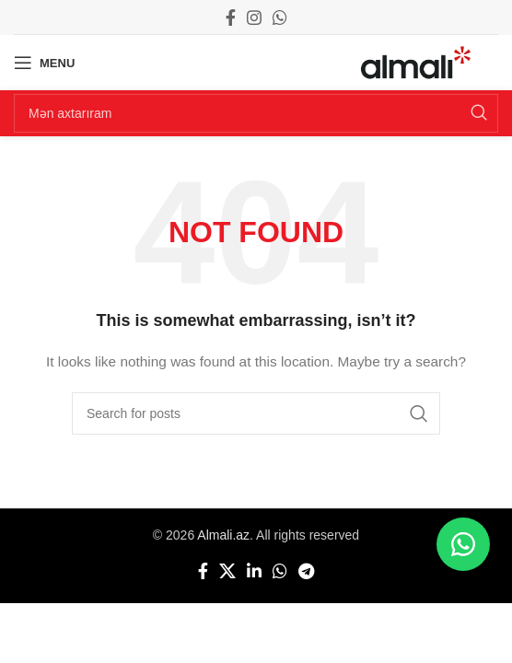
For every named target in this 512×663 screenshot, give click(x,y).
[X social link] (227, 571)
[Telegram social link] (306, 571)
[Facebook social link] (230, 17)
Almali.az (223, 535)
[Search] (256, 113)
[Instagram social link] (254, 17)
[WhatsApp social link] (280, 17)
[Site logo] (415, 61)
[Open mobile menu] (44, 62)
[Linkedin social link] (254, 571)
